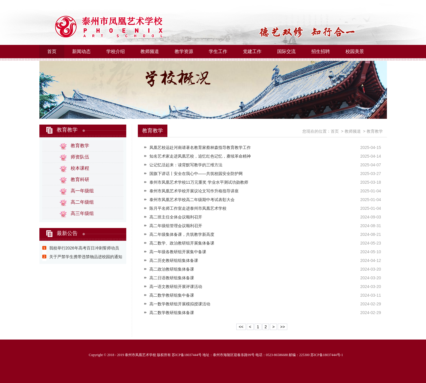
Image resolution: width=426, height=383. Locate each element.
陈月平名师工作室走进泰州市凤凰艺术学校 (187, 208)
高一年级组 (82, 190)
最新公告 (67, 233)
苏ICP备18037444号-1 (326, 355)
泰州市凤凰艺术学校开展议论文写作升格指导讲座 (194, 191)
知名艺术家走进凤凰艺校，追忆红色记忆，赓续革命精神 (200, 156)
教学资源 (184, 51)
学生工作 (218, 51)
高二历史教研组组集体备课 (173, 260)
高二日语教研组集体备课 (171, 278)
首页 (51, 51)
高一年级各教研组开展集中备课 (177, 251)
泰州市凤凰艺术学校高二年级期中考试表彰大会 (192, 199)
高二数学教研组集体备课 (171, 312)
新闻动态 (81, 51)
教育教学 (67, 130)
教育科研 (80, 179)
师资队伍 (80, 156)
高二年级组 (82, 202)
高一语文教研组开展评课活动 (175, 286)
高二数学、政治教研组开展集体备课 (181, 243)
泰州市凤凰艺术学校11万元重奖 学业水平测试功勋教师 (198, 182)
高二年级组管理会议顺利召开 (175, 225)
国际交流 (286, 51)
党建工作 (252, 51)
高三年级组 (82, 213)
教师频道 (149, 51)
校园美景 (354, 51)
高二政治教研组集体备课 (171, 269)
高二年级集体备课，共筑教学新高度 (181, 234)
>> (282, 326)
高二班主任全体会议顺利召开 (175, 217)
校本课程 (80, 168)
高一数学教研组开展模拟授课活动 (179, 304)
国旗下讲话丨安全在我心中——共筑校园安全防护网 (196, 173)
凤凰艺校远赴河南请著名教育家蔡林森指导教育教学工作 (200, 147)
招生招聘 (320, 51)
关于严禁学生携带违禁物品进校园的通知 (85, 256)
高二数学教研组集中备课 (171, 295)
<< (241, 326)
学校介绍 (115, 51)
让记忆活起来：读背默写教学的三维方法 (185, 165)
